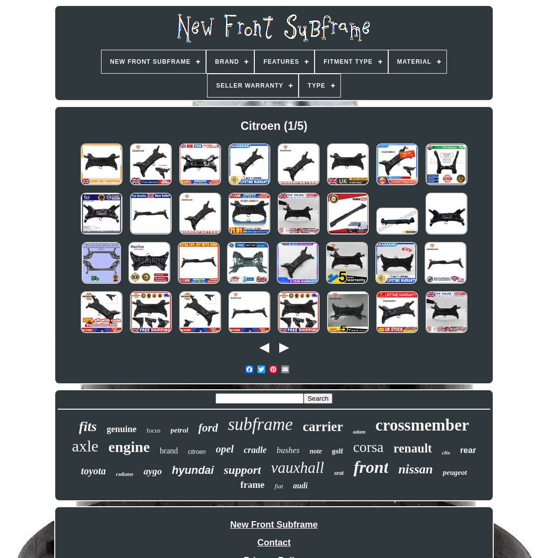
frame (252, 484)
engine (129, 447)
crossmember (422, 425)
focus (153, 430)
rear (468, 450)
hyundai (193, 470)
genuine (121, 429)
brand (169, 450)
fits (88, 426)
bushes (288, 450)
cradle (255, 450)
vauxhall (297, 467)
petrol (180, 430)
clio (446, 452)
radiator (125, 474)
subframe (260, 424)
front (370, 467)
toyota (93, 470)
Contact (274, 543)
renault (413, 448)
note (316, 451)
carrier (323, 426)
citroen (197, 451)
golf (337, 451)
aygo (152, 471)
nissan (415, 469)
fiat (278, 486)
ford (208, 428)
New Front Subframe (274, 525)
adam (359, 432)
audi (300, 485)
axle (85, 446)
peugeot (455, 472)
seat (338, 472)
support (242, 469)
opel (225, 449)
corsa (368, 447)
